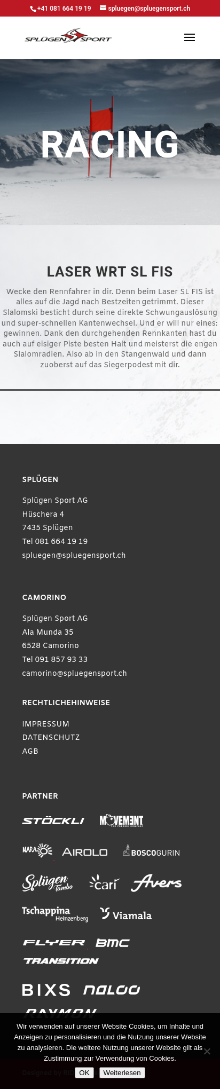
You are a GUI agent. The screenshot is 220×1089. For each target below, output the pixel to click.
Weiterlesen (122, 1073)
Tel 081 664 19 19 (55, 542)
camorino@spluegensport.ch (74, 674)
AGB (30, 752)
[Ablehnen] (206, 1051)
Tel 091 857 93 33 (55, 660)
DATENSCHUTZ (51, 738)
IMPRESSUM (45, 725)
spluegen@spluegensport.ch (74, 556)
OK (84, 1073)
